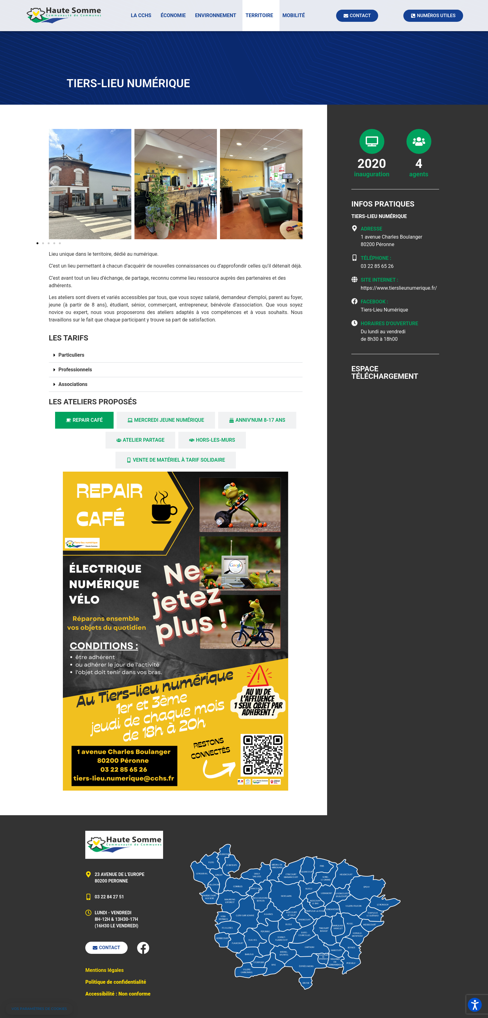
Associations (73, 384)
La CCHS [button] (141, 15)
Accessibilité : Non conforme (117, 994)
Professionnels (75, 370)
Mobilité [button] (294, 15)
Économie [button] (173, 15)
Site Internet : (379, 280)
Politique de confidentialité (115, 982)
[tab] (84, 420)
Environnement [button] (215, 15)
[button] (53, 182)
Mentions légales (104, 970)
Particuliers (71, 355)
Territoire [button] (259, 15)
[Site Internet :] (354, 279)
